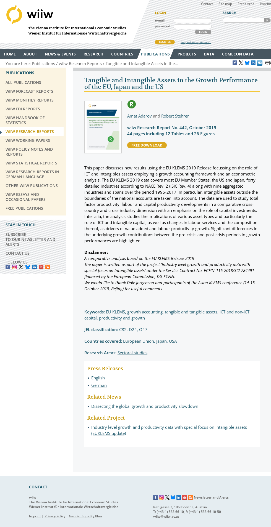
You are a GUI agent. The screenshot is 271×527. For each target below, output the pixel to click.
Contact (207, 3)
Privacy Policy (55, 516)
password (162, 26)
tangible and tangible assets (191, 312)
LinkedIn (34, 267)
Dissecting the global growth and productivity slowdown (144, 406)
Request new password (196, 42)
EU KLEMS (115, 312)
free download (147, 145)
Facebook (8, 267)
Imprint (265, 3)
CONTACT (38, 486)
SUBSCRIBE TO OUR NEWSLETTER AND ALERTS (30, 239)
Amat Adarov (139, 116)
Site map (225, 3)
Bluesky (27, 267)
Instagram (161, 497)
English (98, 377)
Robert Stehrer (175, 116)
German (99, 385)
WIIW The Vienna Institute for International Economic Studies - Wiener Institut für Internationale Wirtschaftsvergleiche (74, 21)
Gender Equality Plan (85, 516)
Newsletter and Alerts (211, 497)
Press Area (246, 3)
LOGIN (203, 32)
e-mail (160, 20)
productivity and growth (122, 318)
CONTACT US (18, 253)
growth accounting (145, 312)
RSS (47, 267)
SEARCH (267, 20)
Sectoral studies (132, 352)
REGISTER (165, 42)
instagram (14, 267)
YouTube (41, 267)
